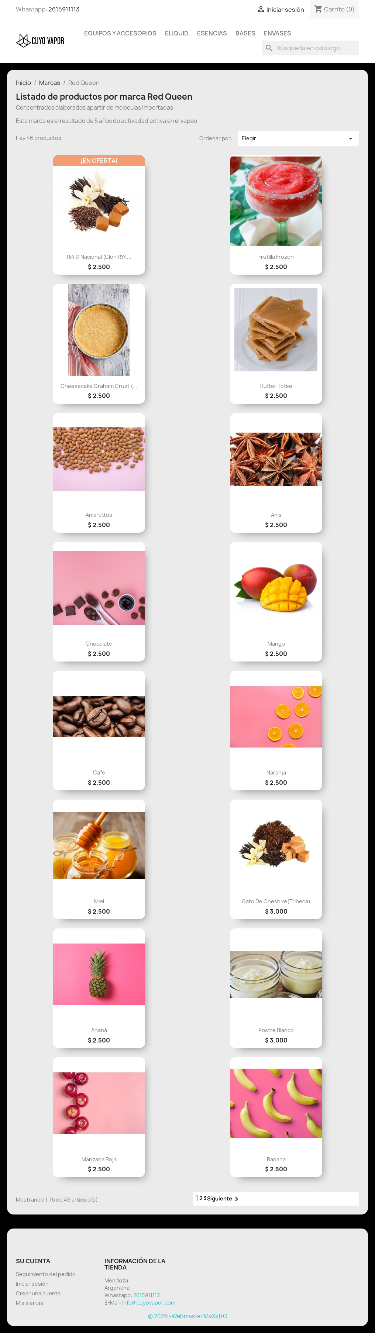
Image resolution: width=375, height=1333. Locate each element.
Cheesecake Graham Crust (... (99, 385)
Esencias (212, 33)
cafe (99, 772)
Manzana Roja (99, 1159)
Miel (99, 901)
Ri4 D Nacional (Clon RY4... (99, 256)
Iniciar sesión (32, 1283)
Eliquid (177, 33)
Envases (277, 33)
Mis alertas (29, 1302)
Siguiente (224, 1199)
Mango (276, 643)
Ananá (99, 1030)
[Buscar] (310, 48)
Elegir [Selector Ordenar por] (298, 138)
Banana (276, 1159)
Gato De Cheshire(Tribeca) (276, 901)
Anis (276, 514)
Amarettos (99, 514)
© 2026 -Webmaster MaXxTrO (187, 1316)
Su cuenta (33, 1261)
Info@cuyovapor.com (148, 1302)
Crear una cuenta (38, 1293)
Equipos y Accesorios (120, 33)
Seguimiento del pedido (46, 1274)
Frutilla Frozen (276, 256)
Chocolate (99, 643)
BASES (245, 33)
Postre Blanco (276, 1030)
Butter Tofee (276, 385)
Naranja (276, 772)
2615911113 (63, 9)
